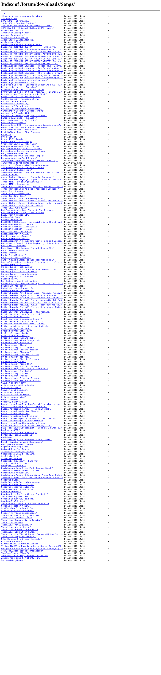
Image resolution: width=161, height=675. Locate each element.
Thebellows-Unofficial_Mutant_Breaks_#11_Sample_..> (32, 638)
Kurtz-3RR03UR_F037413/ (14, 298)
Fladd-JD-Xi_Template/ (14, 164)
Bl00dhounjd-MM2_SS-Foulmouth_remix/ (22, 105)
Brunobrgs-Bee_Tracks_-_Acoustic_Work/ (24, 110)
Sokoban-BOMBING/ (11, 587)
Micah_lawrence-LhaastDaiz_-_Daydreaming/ (25, 371)
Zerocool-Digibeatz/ (13, 670)
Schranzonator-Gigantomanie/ (17, 539)
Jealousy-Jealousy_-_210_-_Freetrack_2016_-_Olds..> (32, 204)
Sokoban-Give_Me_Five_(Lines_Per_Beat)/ (24, 590)
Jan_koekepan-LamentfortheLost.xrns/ (22, 198)
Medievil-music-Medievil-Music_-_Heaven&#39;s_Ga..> (32, 363)
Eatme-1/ (6, 159)
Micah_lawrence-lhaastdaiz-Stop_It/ (22, 383)
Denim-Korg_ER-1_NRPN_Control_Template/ (24, 150)
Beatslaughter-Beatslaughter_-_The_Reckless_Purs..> (32, 85)
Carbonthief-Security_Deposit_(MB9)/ (22, 130)
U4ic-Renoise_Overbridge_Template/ (21, 644)
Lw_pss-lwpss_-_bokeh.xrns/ (17, 318)
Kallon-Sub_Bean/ (11, 258)
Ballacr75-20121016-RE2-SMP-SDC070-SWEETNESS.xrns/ (31, 59)
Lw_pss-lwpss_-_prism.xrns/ (17, 329)
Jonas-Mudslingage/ (12, 227)
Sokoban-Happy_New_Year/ (15, 593)
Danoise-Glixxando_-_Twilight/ (19, 139)
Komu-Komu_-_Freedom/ (13, 292)
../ (3, 14)
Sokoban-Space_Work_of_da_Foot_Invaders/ (25, 601)
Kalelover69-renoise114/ (15, 255)
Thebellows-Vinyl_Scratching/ (18, 641)
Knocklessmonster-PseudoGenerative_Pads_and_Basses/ (32, 286)
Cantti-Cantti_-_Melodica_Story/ (20, 116)
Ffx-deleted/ (8, 161)
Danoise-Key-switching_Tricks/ (19, 142)
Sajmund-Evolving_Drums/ (15, 533)
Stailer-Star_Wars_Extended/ (17, 610)
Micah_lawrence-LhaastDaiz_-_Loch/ (21, 374)
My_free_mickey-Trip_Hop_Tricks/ (20, 451)
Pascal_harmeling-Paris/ (15, 494)
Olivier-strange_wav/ (13, 468)
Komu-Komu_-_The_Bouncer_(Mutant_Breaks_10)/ (27, 295)
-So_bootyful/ (9, 19)
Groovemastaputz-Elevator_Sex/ (19, 170)
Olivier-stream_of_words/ (16, 471)
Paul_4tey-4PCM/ (10, 513)
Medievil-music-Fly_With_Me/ (17, 346)
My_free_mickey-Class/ (14, 411)
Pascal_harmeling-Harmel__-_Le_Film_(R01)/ (26, 488)
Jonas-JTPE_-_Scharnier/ (15, 218)
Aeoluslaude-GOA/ (11, 48)
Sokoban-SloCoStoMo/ (13, 599)
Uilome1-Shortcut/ (11, 647)
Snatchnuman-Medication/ (15, 564)
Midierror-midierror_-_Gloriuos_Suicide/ (25, 388)
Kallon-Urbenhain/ (11, 261)
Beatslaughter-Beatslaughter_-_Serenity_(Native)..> (32, 82)
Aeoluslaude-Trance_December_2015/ (21, 51)
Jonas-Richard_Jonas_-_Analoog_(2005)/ (24, 235)
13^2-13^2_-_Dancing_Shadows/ (18, 25)
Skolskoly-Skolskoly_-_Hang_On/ (19, 550)
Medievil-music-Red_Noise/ (16, 369)
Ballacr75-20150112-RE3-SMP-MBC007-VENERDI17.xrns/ (31, 71)
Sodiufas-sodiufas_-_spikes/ (17, 579)
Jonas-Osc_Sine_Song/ (13, 232)
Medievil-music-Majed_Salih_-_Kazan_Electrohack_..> (32, 352)
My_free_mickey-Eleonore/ (16, 420)
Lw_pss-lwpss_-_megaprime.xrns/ (19, 326)
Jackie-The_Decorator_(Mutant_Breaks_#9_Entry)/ (29, 190)
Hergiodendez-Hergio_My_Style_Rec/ (21, 176)
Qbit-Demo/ (7, 522)
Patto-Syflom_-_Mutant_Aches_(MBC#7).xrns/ (26, 508)
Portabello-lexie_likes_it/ (17, 519)
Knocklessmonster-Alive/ (15, 278)
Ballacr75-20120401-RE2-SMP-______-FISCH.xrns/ (28, 54)
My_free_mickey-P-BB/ (13, 431)
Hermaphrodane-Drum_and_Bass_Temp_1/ (22, 184)
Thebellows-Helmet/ (12, 624)
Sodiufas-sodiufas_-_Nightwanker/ (21, 576)
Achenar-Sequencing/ (13, 39)
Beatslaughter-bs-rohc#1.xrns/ (19, 96)
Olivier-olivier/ (11, 462)
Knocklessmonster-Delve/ (15, 283)
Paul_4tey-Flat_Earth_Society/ (19, 516)
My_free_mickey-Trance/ (14, 448)
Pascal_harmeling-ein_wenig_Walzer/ (22, 502)
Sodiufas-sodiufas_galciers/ (17, 582)
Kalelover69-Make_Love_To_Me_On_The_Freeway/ (27, 249)
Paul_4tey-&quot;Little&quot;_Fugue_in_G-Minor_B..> (32, 511)
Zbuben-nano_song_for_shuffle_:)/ (21, 667)
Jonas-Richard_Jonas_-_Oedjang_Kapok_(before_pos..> (32, 241)
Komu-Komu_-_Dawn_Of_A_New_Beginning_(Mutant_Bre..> (32, 289)
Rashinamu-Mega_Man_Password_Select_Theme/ (26, 525)
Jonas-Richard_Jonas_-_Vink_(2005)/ (22, 244)
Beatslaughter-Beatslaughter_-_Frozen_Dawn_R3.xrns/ (32, 76)
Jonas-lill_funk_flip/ (14, 247)
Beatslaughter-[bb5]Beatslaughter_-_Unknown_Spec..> (32, 90)
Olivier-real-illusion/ (14, 465)
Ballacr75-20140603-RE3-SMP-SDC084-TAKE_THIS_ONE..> (32, 65)
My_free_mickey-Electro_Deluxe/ (19, 417)
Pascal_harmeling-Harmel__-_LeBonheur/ (24, 485)
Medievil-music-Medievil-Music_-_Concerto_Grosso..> (32, 360)
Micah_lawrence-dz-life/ (15, 377)
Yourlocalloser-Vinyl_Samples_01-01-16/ (24, 664)
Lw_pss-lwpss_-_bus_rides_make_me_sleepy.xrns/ (28, 320)
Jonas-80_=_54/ (9, 207)
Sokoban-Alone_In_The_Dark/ (17, 584)
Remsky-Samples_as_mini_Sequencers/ (22, 528)
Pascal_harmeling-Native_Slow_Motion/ (23, 491)
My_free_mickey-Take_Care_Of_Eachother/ (24, 440)
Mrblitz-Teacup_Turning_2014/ (18, 403)
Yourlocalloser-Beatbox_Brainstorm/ (22, 658)
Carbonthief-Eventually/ (15, 122)
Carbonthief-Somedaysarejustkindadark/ (24, 136)
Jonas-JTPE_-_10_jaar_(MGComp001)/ (21, 215)
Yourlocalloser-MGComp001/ (16, 661)
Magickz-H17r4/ (9, 332)
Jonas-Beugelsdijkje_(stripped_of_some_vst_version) (32, 212)
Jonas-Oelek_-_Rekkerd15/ (16, 230)
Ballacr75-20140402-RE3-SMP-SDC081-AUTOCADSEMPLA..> (32, 62)
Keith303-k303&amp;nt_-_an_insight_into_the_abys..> (32, 264)
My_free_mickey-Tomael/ (14, 445)
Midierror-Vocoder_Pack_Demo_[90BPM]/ (23, 386)
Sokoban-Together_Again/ (15, 604)
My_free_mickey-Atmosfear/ (16, 408)
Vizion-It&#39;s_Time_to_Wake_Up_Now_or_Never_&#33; (32, 653)
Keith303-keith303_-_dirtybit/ (19, 269)
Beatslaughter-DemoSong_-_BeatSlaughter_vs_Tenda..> (32, 88)
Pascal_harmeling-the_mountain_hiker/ (23, 505)
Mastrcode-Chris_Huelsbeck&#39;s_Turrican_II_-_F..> (32, 337)
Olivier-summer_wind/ (13, 474)
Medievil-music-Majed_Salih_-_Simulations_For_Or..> (32, 354)
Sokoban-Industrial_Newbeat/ (17, 596)
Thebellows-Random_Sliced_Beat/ (19, 633)
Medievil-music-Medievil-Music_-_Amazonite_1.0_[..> (32, 357)
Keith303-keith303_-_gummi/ (17, 272)
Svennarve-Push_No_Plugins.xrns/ (20, 616)
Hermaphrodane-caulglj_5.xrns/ (19, 187)
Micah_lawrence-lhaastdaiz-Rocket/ (21, 380)
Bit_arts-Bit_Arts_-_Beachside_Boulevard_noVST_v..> (32, 99)
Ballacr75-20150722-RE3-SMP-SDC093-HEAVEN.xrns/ (29, 73)
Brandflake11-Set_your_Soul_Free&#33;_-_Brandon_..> (32, 107)
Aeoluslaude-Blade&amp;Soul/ (17, 45)
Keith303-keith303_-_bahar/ (17, 266)
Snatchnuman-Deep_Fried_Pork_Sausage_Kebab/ (27, 559)
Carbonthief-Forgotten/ (14, 124)
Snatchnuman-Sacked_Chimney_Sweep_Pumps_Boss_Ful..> (32, 567)
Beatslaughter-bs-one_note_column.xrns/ (24, 93)
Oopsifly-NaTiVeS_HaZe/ (14, 479)
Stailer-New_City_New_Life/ (17, 607)
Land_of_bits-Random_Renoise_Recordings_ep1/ (27, 309)
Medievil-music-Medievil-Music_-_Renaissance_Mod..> (32, 366)
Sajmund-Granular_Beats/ (15, 536)
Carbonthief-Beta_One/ (14, 119)
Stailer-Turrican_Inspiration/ (19, 613)
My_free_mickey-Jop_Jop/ (15, 425)
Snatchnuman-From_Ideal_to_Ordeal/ (21, 562)
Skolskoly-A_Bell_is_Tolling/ (18, 542)
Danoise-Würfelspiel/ (13, 144)
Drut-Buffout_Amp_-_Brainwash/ (19, 153)
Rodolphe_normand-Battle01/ (17, 530)
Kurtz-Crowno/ (9, 300)
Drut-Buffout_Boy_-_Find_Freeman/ (21, 156)
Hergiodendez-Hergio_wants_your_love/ (23, 178)
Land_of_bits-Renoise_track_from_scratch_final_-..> (32, 312)
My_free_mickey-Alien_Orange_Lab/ (21, 406)
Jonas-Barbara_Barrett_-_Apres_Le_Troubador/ (27, 210)
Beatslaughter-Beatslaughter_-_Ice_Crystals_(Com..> (32, 79)
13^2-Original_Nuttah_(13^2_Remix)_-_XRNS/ (26, 28)
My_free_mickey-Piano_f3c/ (16, 434)
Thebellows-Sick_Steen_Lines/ (18, 635)
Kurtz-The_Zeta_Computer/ (16, 306)
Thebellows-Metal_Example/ (16, 627)
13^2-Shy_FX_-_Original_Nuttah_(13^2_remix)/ (27, 31)
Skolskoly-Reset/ (11, 545)
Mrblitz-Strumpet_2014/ (14, 397)
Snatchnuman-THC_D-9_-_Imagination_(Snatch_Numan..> (32, 570)
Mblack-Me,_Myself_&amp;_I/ (17, 343)
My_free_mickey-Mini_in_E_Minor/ (20, 428)
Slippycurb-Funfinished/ (15, 553)
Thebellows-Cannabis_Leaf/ (16, 618)
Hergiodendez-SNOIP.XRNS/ (16, 181)
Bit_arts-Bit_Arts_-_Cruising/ (19, 102)
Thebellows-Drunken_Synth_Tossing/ (21, 621)
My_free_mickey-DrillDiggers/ (18, 414)
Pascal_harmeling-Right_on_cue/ (19, 496)
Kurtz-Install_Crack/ (13, 303)
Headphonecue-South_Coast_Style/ (20, 173)
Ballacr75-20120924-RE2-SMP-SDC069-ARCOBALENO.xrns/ (32, 56)
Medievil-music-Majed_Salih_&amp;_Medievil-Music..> (32, 349)
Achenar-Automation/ (13, 34)
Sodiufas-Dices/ (10, 573)
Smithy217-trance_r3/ (13, 556)
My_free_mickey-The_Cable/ (16, 442)
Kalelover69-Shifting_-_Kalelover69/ (22, 252)
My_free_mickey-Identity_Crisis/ (20, 423)
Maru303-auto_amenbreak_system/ (19, 335)
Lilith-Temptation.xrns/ (15, 315)
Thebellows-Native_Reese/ (16, 630)
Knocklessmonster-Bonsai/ (16, 281)
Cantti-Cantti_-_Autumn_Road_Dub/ (21, 113)
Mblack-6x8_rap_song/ (13, 340)
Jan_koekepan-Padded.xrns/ (16, 201)
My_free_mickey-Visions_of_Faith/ (21, 454)
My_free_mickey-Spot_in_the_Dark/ (21, 437)
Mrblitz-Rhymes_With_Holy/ (16, 394)
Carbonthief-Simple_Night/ (16, 133)
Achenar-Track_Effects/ (14, 42)
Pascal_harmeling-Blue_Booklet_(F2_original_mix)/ (30, 482)
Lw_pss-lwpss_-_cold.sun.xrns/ (19, 323)
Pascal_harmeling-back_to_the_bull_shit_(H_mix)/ (30, 499)
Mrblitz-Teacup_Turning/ (15, 400)
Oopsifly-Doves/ (10, 476)
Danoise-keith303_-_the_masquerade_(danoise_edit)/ (31, 147)
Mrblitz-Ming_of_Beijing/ (16, 391)
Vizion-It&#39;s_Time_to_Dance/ (19, 650)
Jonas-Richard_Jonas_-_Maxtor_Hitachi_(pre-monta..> (32, 238)
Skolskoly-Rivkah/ (11, 547)
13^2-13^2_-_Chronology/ (15, 22)
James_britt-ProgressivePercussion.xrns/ (25, 195)
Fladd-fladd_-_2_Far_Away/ (16, 167)
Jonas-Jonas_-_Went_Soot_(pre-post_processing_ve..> (32, 221)
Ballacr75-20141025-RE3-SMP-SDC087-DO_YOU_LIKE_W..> (32, 68)
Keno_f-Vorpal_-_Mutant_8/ (16, 275)
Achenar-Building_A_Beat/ (16, 36)
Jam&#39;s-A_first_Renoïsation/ (19, 193)
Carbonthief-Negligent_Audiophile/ (21, 127)
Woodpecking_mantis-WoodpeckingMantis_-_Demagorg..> (32, 655)
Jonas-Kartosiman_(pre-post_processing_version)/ (30, 224)
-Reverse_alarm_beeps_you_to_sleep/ (22, 17)
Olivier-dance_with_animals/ (17, 459)
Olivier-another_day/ (13, 457)
